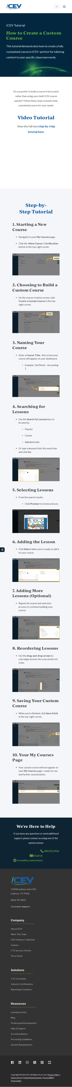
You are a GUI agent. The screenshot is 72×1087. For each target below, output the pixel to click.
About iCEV (16, 928)
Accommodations (19, 1034)
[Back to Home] (14, 6)
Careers (15, 945)
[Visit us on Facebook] (13, 1062)
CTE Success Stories (21, 950)
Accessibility (48, 1077)
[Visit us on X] (34, 1062)
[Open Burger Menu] (64, 6)
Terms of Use (16, 1077)
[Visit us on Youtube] (48, 1062)
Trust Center (16, 1081)
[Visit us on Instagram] (27, 1062)
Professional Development (24, 1023)
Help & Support (18, 1028)
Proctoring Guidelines (21, 1039)
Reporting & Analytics (21, 989)
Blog (13, 1017)
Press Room (16, 956)
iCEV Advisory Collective (23, 939)
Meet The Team (18, 934)
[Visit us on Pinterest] (42, 1062)
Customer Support (20, 906)
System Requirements (32, 1077)
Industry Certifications (22, 984)
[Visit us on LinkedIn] (20, 1062)
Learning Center (19, 1012)
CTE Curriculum (18, 978)
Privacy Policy (53, 1075)
